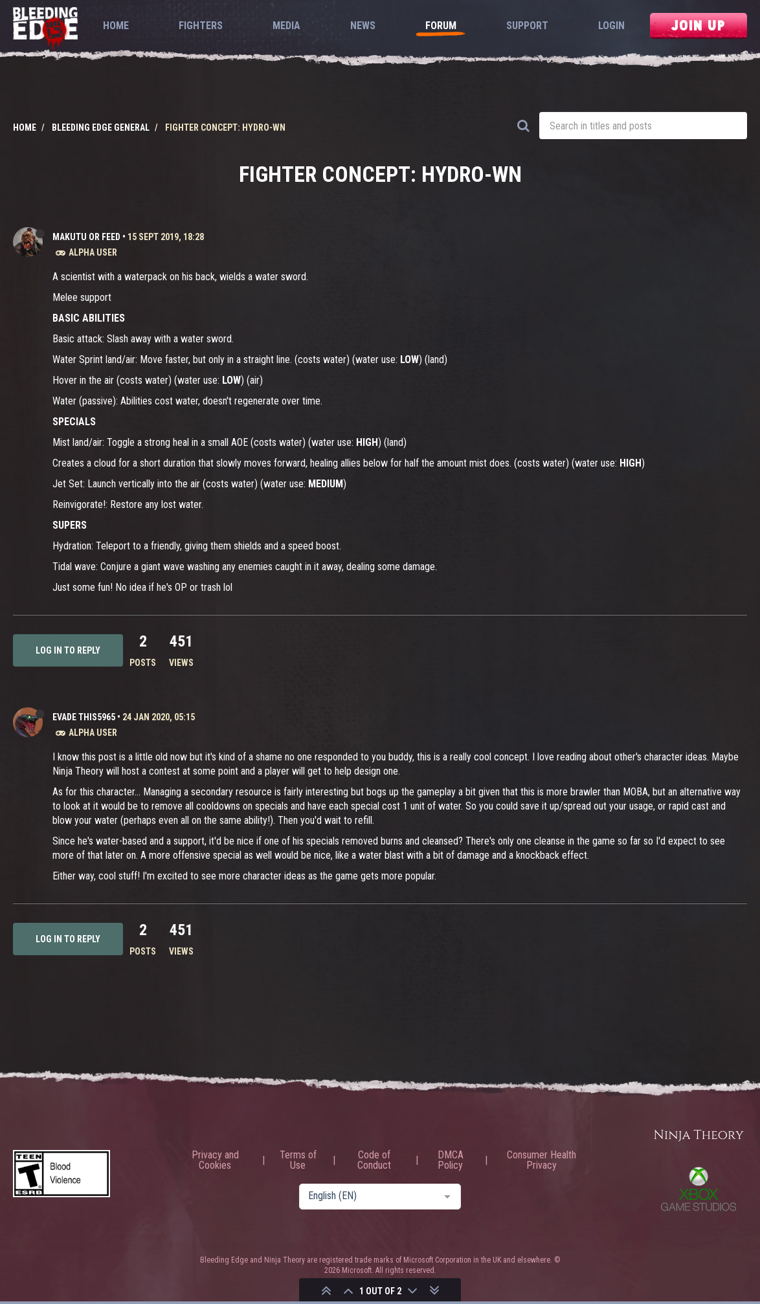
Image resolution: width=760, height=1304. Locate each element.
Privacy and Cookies (215, 1160)
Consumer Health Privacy (541, 1160)
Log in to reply (68, 650)
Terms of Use (298, 1160)
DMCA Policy (451, 1160)
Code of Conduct (374, 1160)
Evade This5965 (83, 717)
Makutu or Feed (86, 237)
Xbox (698, 1189)
